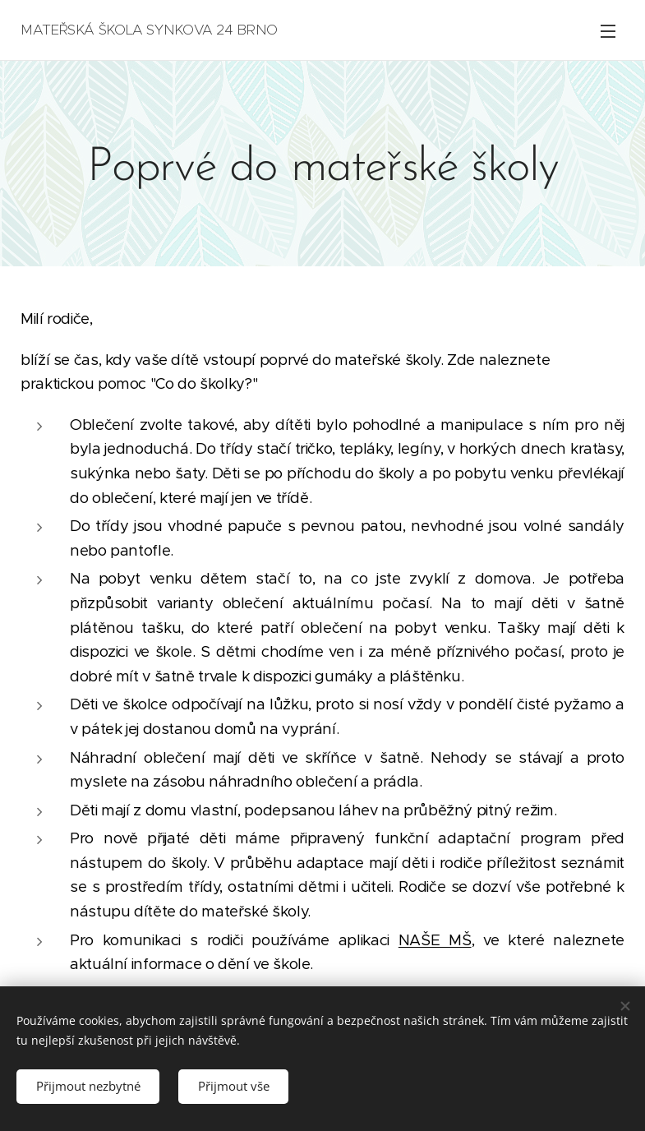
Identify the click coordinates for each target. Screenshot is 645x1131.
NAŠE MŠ (435, 939)
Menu (608, 31)
